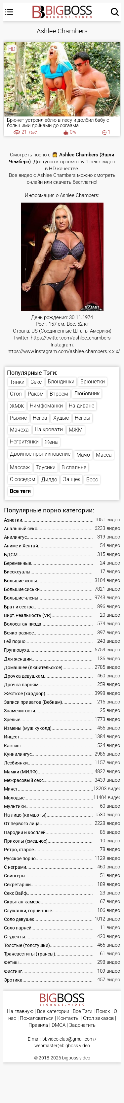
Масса (104, 455)
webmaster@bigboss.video (62, 1045)
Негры (82, 418)
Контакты (68, 1018)
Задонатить (82, 1025)
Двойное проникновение (40, 454)
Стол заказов (98, 1018)
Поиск (103, 1011)
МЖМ (76, 430)
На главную (20, 1011)
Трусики (46, 467)
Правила (38, 1025)
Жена (51, 442)
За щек (71, 479)
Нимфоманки (46, 406)
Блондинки (61, 381)
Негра (40, 418)
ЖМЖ (17, 406)
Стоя (16, 394)
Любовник (87, 393)
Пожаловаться (37, 1018)
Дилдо (49, 479)
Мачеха (19, 430)
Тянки (17, 382)
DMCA (58, 1025)
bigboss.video (76, 1057)
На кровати (49, 429)
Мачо (83, 455)
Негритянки (24, 441)
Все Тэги (82, 1011)
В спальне (74, 467)
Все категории (53, 1011)
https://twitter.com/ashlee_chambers (71, 338)
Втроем (59, 394)
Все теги (20, 491)
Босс (92, 479)
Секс (36, 382)
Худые (61, 418)
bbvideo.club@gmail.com (68, 1039)
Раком (36, 394)
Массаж (20, 467)
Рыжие (18, 418)
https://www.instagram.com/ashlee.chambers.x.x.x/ (64, 351)
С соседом (22, 479)
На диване (81, 406)
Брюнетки (92, 381)
